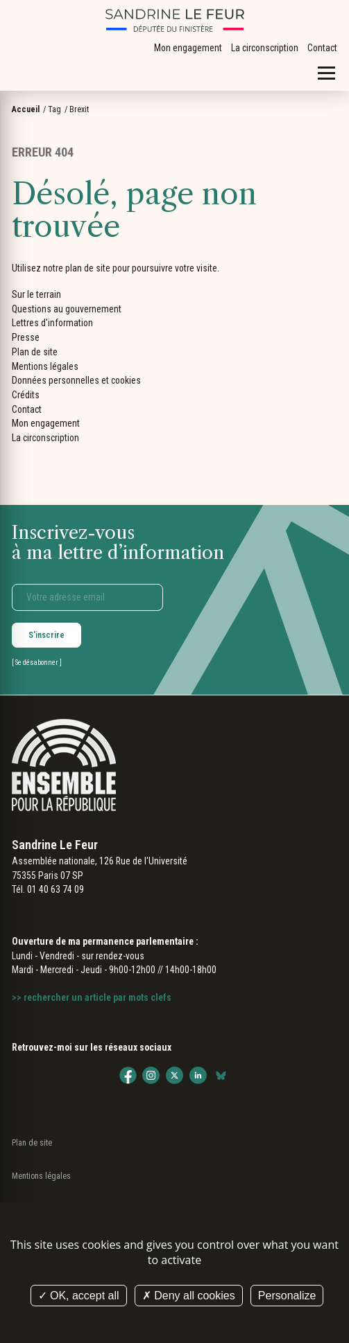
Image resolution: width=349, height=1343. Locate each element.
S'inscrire (46, 635)
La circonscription (264, 47)
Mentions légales (45, 366)
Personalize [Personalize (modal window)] (287, 1295)
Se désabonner (36, 662)
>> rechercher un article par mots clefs (91, 997)
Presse (26, 337)
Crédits (26, 394)
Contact (322, 47)
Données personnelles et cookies (76, 380)
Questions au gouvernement (66, 308)
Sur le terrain (36, 294)
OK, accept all (78, 1295)
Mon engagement (188, 47)
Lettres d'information (52, 322)
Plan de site (35, 351)
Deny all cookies (188, 1295)
